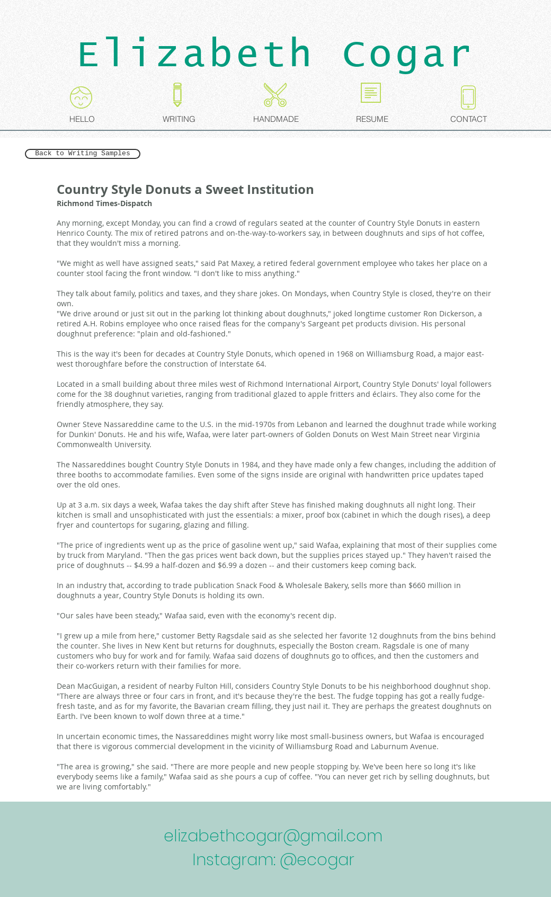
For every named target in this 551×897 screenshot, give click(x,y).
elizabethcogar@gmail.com (273, 836)
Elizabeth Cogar (275, 55)
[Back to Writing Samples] (82, 154)
